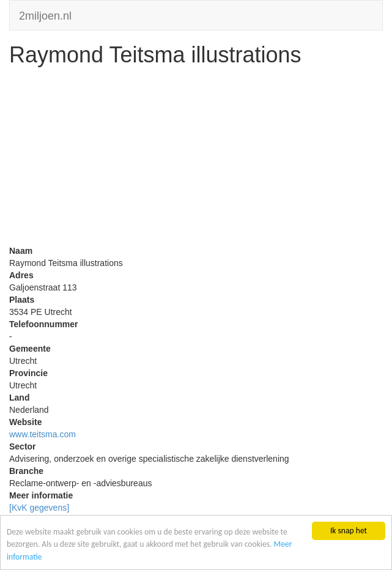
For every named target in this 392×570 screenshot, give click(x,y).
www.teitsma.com (42, 434)
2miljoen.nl (45, 14)
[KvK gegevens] (39, 508)
